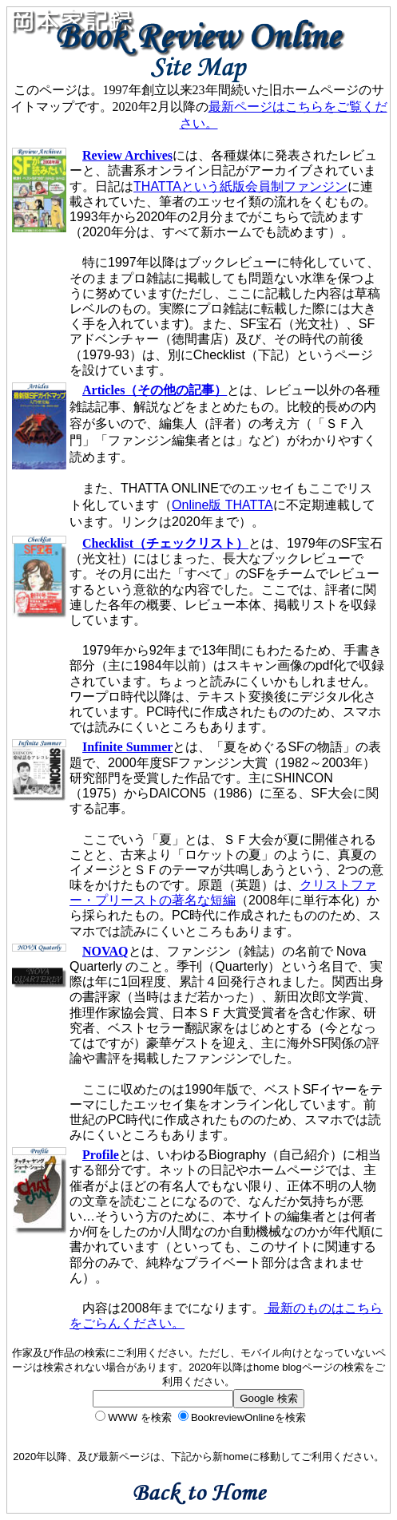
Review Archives (127, 155)
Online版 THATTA (222, 505)
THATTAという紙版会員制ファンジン (240, 186)
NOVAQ (105, 951)
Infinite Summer (127, 747)
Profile (100, 1155)
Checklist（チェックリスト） (165, 543)
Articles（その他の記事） (154, 390)
